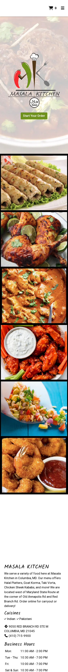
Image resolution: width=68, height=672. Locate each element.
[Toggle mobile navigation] (63, 8)
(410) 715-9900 (17, 636)
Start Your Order (34, 115)
